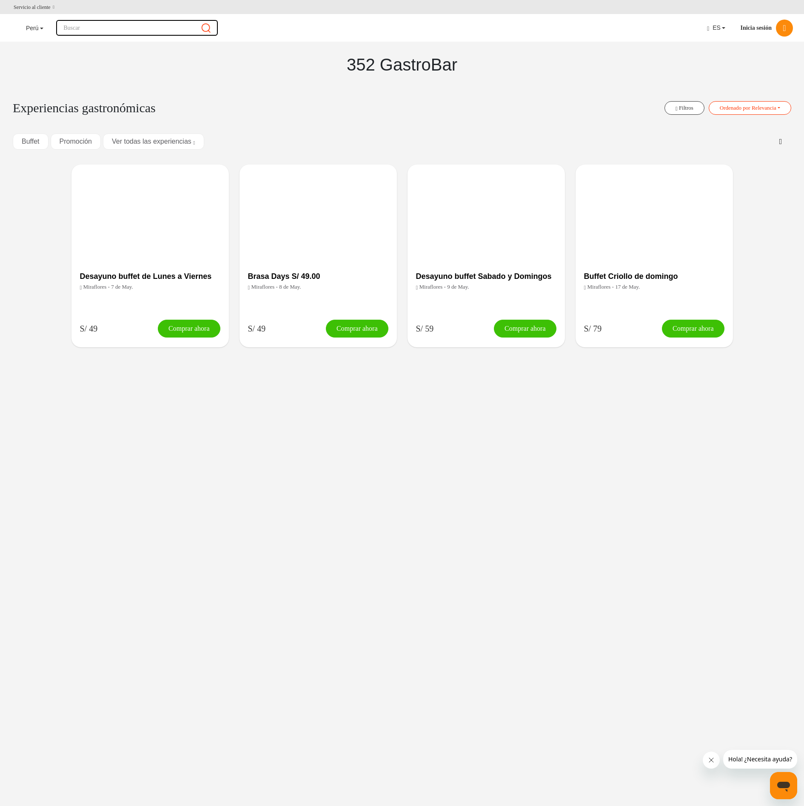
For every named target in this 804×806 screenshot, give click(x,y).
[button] (34, 7)
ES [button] (714, 27)
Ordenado (748, 108)
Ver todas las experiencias (153, 141)
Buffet (31, 141)
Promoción (76, 141)
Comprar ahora (188, 328)
